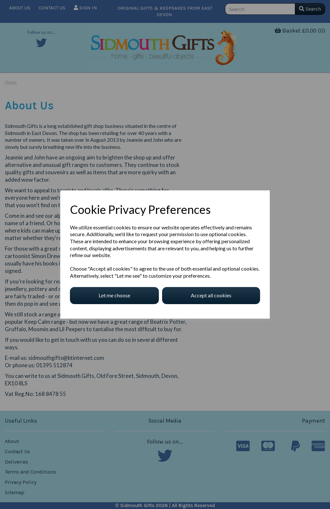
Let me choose (114, 295)
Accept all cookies (211, 295)
